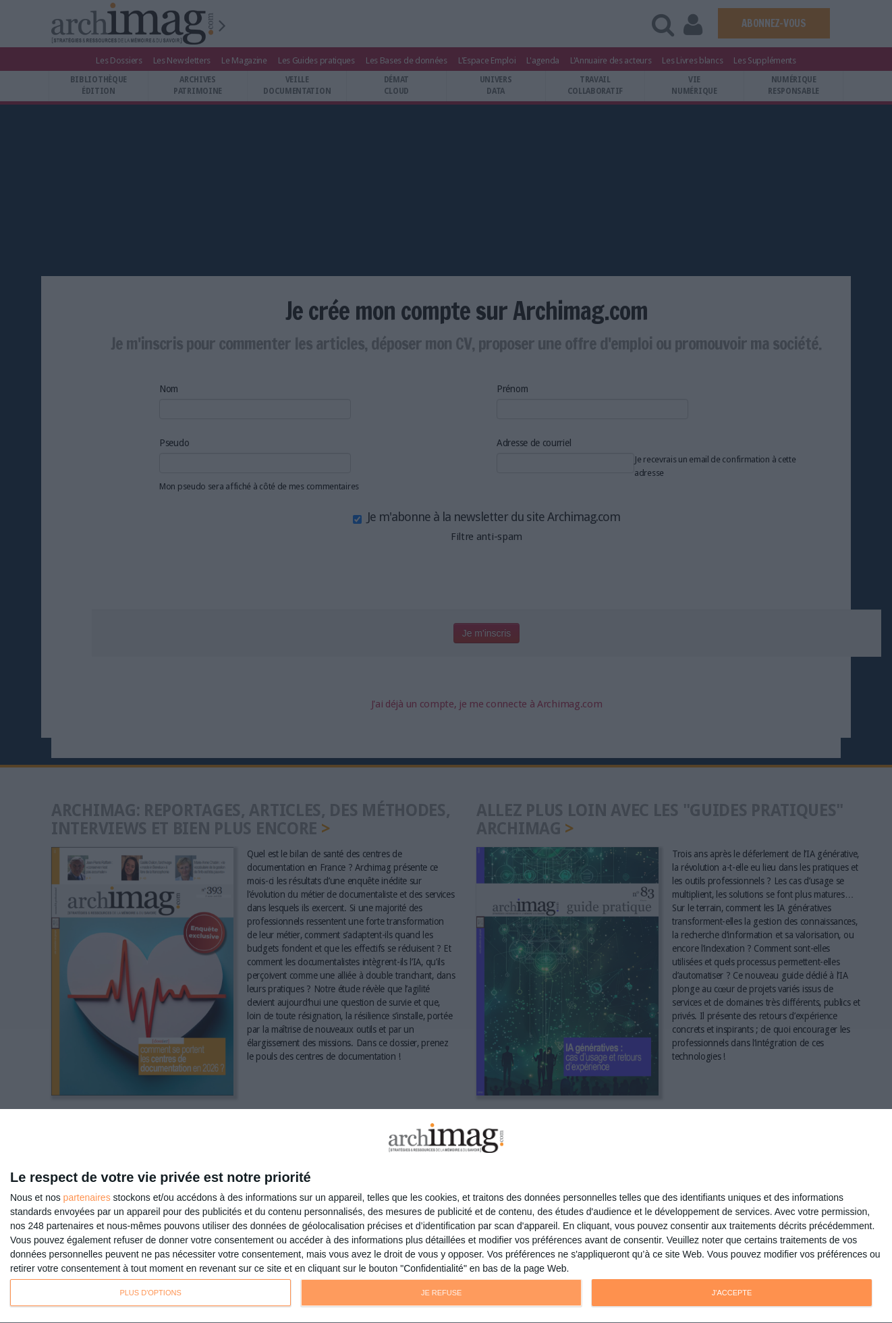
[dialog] (446, 1216)
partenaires (87, 1197)
